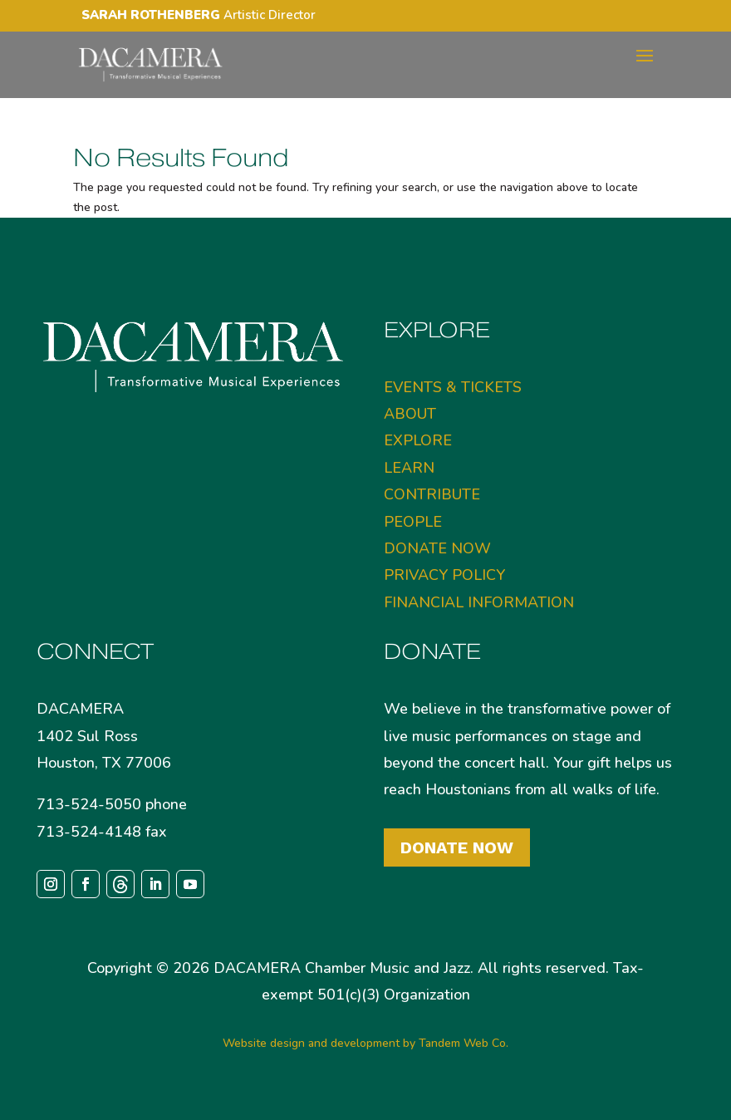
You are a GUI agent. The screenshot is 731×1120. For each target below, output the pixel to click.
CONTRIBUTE (432, 494)
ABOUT (410, 414)
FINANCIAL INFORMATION (479, 602)
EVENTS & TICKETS (453, 387)
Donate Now (456, 847)
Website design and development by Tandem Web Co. (365, 1043)
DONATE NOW (437, 548)
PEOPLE (413, 522)
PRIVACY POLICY (444, 575)
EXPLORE (418, 440)
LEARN (409, 468)
